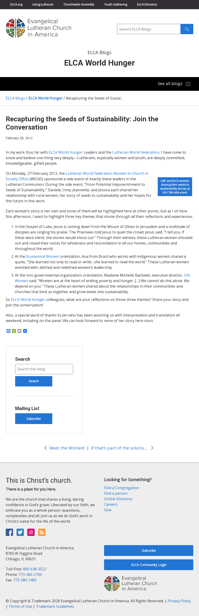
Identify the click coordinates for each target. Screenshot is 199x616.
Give (107, 509)
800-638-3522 (34, 569)
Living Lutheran (42, 4)
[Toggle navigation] (174, 84)
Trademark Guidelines (55, 606)
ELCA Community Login (148, 565)
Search (22, 359)
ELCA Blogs (15, 98)
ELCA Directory (147, 4)
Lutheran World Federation (89, 173)
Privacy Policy (179, 600)
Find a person (115, 493)
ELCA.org (16, 4)
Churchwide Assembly (79, 4)
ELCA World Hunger (45, 98)
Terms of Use (20, 606)
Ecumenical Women (42, 256)
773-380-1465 (24, 580)
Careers (111, 504)
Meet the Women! (66, 448)
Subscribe (34, 418)
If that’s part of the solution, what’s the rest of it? (119, 448)
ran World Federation (140, 152)
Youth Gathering (115, 4)
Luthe (117, 152)
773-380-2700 (30, 574)
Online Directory (118, 498)
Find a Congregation (121, 487)
